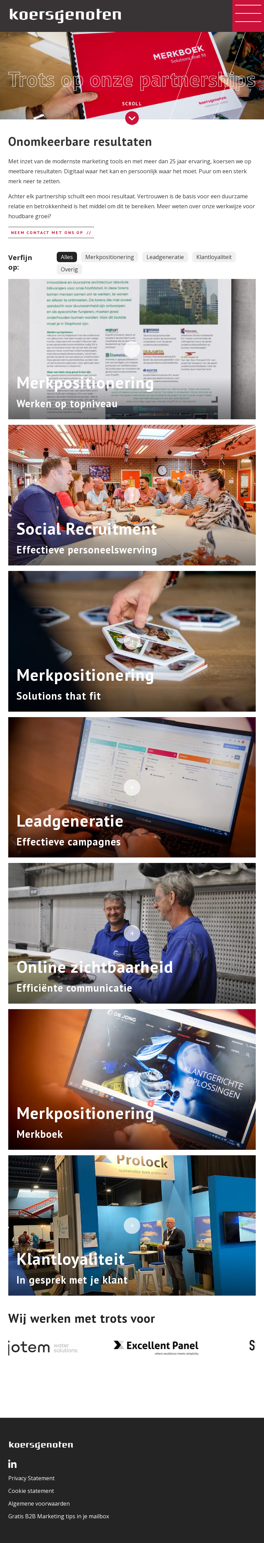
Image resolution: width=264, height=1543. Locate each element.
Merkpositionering (109, 257)
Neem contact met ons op (47, 232)
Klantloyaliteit (214, 257)
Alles (67, 257)
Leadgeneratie (165, 257)
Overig (69, 269)
